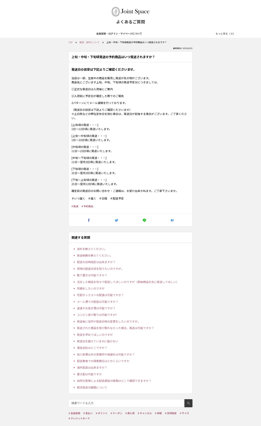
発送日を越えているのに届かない (97, 341)
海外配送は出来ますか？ (92, 367)
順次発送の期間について (92, 387)
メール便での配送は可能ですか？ (97, 302)
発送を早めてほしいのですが (95, 335)
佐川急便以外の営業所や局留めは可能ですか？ (106, 354)
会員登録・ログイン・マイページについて (56, 33)
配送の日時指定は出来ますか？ (96, 262)
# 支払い (88, 413)
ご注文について (111, 33)
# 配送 (74, 206)
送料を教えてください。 (92, 249)
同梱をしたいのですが (91, 288)
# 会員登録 (74, 413)
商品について (91, 33)
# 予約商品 (87, 206)
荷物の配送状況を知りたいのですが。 (100, 269)
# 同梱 (158, 413)
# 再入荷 (130, 413)
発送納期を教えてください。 (95, 255)
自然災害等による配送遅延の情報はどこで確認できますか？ (114, 381)
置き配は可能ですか (89, 374)
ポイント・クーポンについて (189, 33)
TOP (71, 42)
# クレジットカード (79, 418)
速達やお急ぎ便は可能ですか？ (96, 308)
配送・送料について (158, 33)
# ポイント (101, 413)
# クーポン (116, 413)
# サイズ (184, 413)
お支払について (133, 33)
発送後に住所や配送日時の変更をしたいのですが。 (108, 321)
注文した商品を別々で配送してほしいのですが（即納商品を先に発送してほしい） (128, 282)
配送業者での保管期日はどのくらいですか (103, 361)
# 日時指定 (171, 413)
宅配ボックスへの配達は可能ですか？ (100, 295)
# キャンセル (145, 413)
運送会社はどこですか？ (92, 348)
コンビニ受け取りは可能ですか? (97, 315)
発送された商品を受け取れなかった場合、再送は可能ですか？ (115, 328)
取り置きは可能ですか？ (92, 275)
